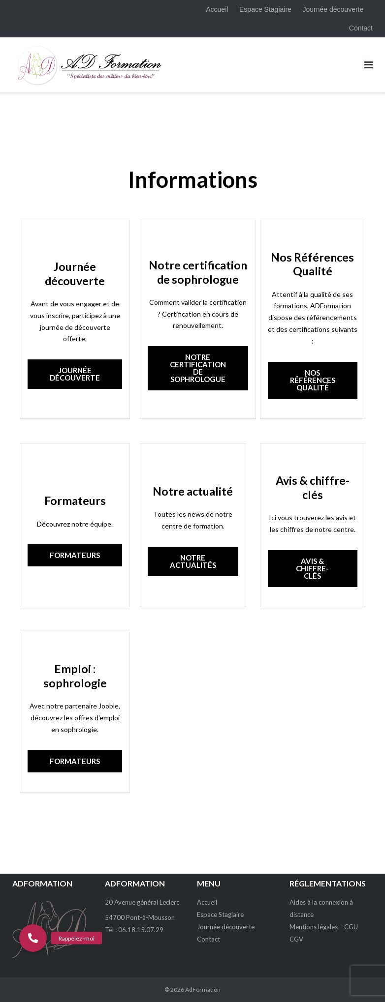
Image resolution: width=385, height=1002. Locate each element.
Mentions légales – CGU (323, 927)
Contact (361, 28)
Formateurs (75, 500)
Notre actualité (193, 491)
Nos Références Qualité (312, 264)
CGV (296, 939)
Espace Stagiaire (265, 9)
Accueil (217, 9)
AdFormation (203, 989)
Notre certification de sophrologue (198, 272)
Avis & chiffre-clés (313, 487)
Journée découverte (333, 9)
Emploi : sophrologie (75, 676)
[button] (33, 938)
